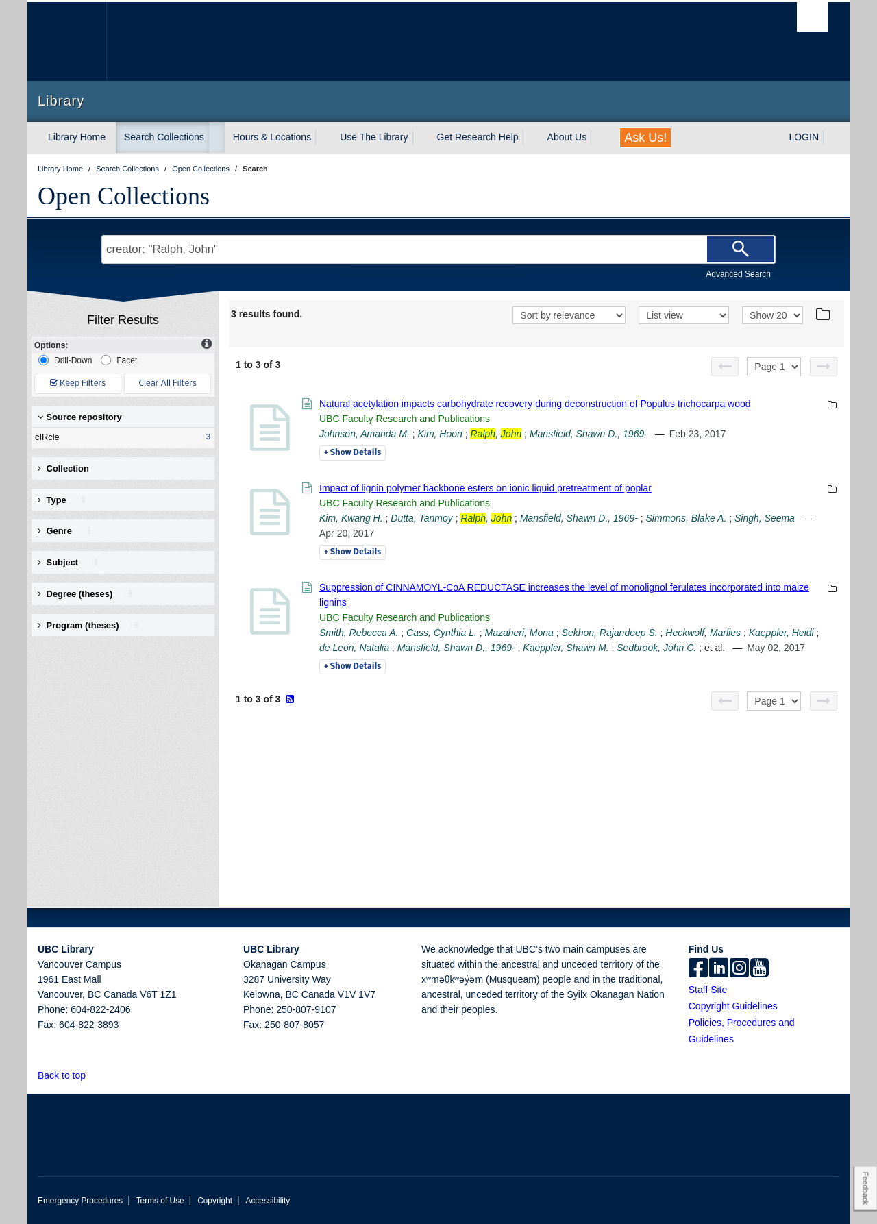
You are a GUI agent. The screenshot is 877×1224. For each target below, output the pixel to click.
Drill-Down (65, 360)
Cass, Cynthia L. (441, 632)
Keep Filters (78, 383)
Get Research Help (478, 137)
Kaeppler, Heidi (781, 632)
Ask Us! (645, 138)
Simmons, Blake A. (686, 518)
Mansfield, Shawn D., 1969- (588, 433)
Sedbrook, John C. (656, 647)
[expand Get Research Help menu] (531, 137)
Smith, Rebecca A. (358, 632)
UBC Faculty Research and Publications (404, 418)
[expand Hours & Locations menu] (323, 137)
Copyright (214, 1200)
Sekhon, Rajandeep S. (610, 632)
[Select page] (774, 366)
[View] (684, 315)
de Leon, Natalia (354, 647)
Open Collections (124, 196)
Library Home (77, 137)
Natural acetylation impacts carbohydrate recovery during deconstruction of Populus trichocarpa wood (535, 403)
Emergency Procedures (80, 1200)
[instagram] (739, 969)
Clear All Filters (168, 383)
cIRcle (120, 437)
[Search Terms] (438, 249)
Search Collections (164, 137)
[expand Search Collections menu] (216, 137)
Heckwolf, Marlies (703, 632)
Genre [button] (65, 531)
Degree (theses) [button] (85, 594)
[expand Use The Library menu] (420, 137)
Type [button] (62, 500)
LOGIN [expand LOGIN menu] (804, 137)
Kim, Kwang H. (351, 518)
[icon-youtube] (759, 969)
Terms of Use (160, 1200)
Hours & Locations (272, 137)
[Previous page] (725, 366)
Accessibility (267, 1200)
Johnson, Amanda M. (364, 433)
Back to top (68, 1075)
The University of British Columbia (66, 41)
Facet (119, 360)
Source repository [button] (80, 417)
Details (352, 453)
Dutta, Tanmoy (422, 518)
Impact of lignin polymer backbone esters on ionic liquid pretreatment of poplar (485, 487)
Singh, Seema (764, 518)
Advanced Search (738, 274)
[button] (93, 1075)
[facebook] (698, 969)
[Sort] (569, 315)
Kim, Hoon (439, 433)
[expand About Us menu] (599, 137)
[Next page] (823, 366)
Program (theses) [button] (88, 625)
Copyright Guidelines (733, 1006)
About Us (567, 137)
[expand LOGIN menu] (831, 137)
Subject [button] (68, 562)
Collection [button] (63, 468)
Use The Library (374, 137)
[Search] (740, 249)
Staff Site (708, 989)
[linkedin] (718, 969)
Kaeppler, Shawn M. (565, 647)
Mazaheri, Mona (518, 632)
